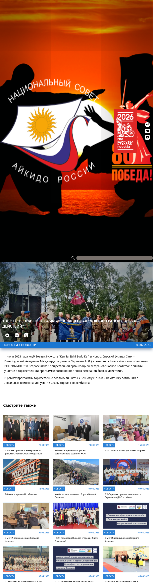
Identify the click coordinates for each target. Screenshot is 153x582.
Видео (126, 2)
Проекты (7, 2)
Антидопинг (104, 2)
